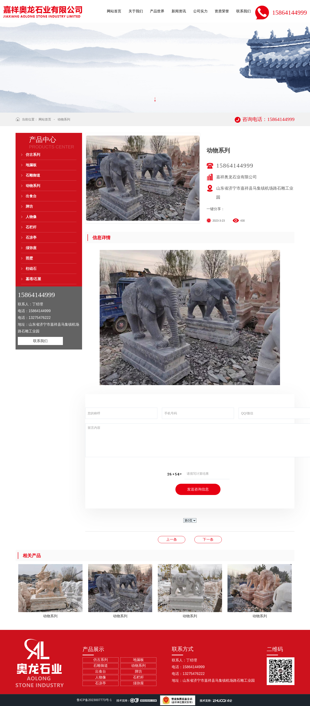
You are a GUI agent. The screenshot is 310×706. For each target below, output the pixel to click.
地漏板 (31, 165)
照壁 (29, 258)
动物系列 (63, 119)
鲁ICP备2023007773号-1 (94, 700)
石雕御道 (33, 175)
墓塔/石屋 (33, 279)
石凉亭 (31, 237)
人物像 (31, 217)
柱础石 (31, 268)
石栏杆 (31, 227)
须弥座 (31, 248)
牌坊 (29, 206)
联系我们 (40, 341)
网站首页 (45, 119)
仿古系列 (33, 155)
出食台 (31, 196)
